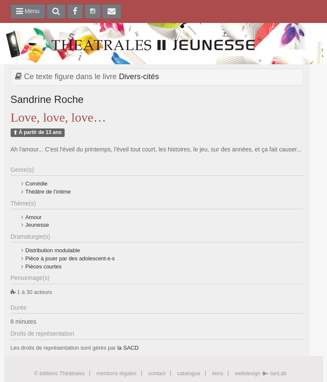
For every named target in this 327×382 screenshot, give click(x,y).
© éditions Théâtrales (59, 373)
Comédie (37, 183)
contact (157, 373)
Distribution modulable (53, 250)
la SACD (128, 348)
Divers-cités (139, 76)
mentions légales (116, 373)
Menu (28, 11)
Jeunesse (37, 225)
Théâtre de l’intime (48, 191)
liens (217, 373)
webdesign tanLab (261, 373)
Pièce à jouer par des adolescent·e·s (70, 258)
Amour (34, 217)
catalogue (189, 373)
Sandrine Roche (47, 99)
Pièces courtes (44, 266)
